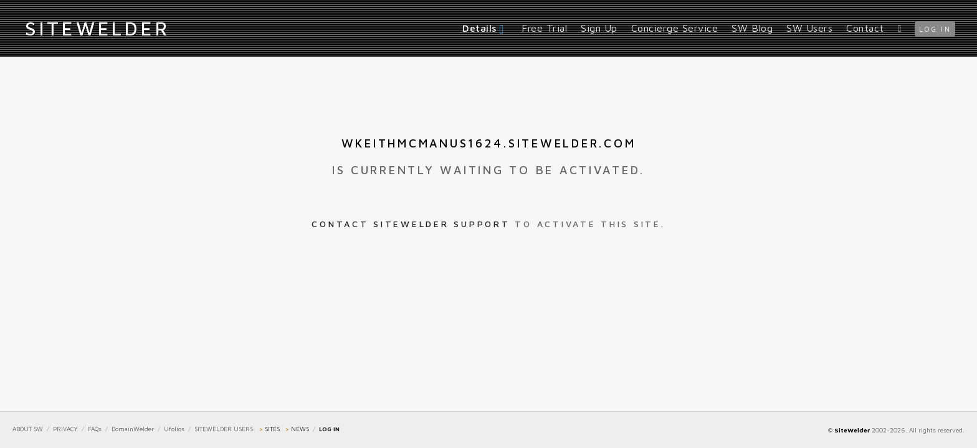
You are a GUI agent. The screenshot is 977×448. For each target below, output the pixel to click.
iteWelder (97, 28)
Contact (865, 28)
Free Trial (544, 28)
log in (935, 29)
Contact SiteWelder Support (411, 223)
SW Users (809, 28)
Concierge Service (674, 28)
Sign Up (599, 28)
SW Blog (752, 28)
